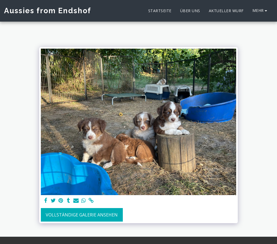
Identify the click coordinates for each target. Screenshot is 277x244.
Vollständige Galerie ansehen (82, 215)
